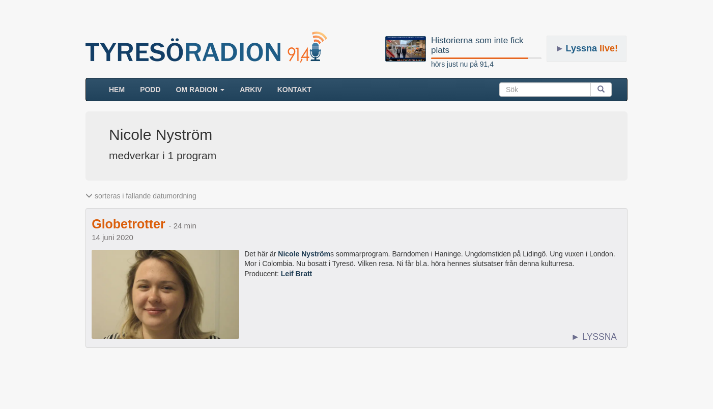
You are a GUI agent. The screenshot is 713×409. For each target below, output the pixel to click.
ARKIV (251, 89)
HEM (120, 89)
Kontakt (294, 89)
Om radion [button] (200, 89)
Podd (150, 89)
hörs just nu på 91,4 (462, 64)
